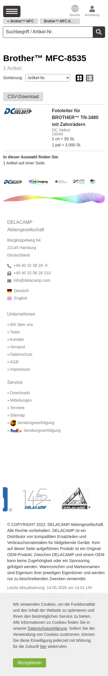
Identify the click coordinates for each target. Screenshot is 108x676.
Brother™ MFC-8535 (60, 21)
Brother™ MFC (22, 21)
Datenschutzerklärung (47, 628)
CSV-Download (23, 96)
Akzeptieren (29, 662)
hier (43, 646)
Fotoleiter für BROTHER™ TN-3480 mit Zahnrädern (75, 117)
